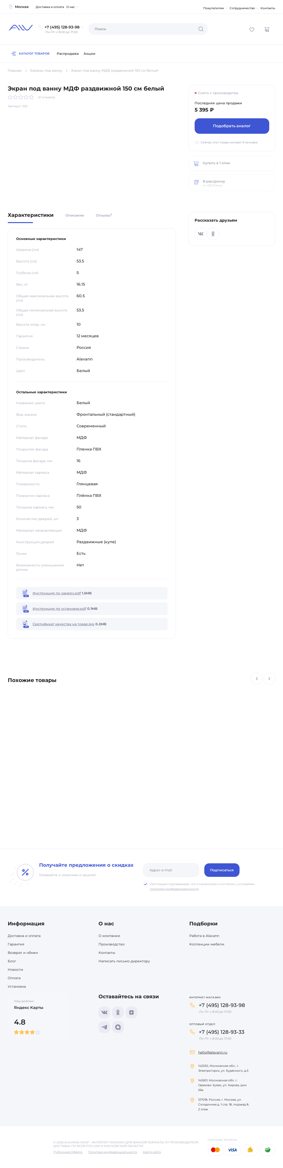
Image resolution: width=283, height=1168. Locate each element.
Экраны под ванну (46, 70)
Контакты (268, 8)
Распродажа (68, 53)
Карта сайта (152, 1152)
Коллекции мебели (206, 944)
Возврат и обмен (23, 952)
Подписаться (222, 870)
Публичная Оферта (67, 1152)
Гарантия (16, 944)
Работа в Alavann (204, 936)
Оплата (14, 978)
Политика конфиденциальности (112, 1152)
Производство (112, 944)
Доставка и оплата (50, 7)
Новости (15, 969)
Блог (12, 961)
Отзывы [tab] (104, 215)
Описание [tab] (74, 215)
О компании (109, 936)
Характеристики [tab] (31, 215)
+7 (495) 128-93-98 (222, 1005)
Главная (14, 70)
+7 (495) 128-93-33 (221, 1032)
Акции (89, 53)
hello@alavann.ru (212, 1052)
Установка (17, 986)
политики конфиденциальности (174, 889)
